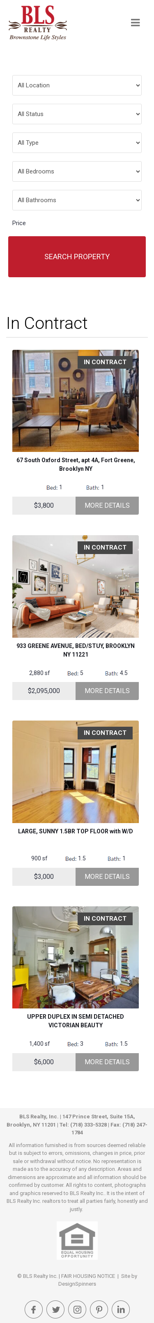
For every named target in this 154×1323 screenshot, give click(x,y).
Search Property (77, 256)
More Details (107, 505)
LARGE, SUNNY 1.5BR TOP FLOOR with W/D (75, 831)
